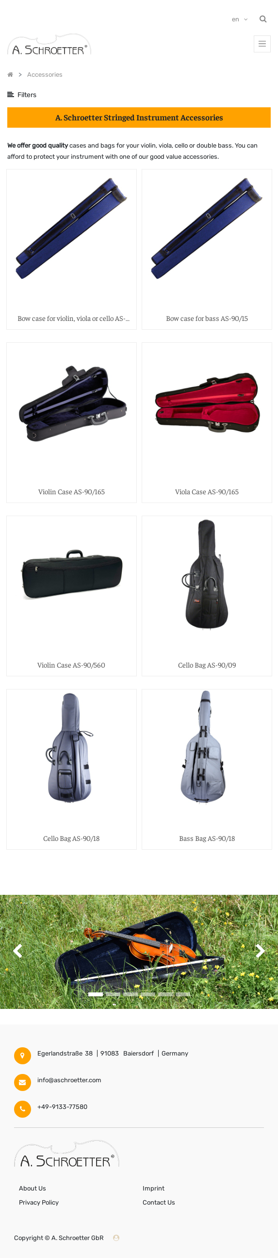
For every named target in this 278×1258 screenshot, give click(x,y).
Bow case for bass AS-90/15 (207, 317)
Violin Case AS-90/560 (71, 664)
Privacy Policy (39, 1202)
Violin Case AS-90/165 (71, 491)
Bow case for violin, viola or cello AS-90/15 (71, 318)
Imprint (153, 1188)
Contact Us (159, 1202)
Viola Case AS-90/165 (207, 491)
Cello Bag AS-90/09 (207, 664)
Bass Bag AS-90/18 (207, 837)
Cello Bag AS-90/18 (71, 837)
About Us (32, 1188)
